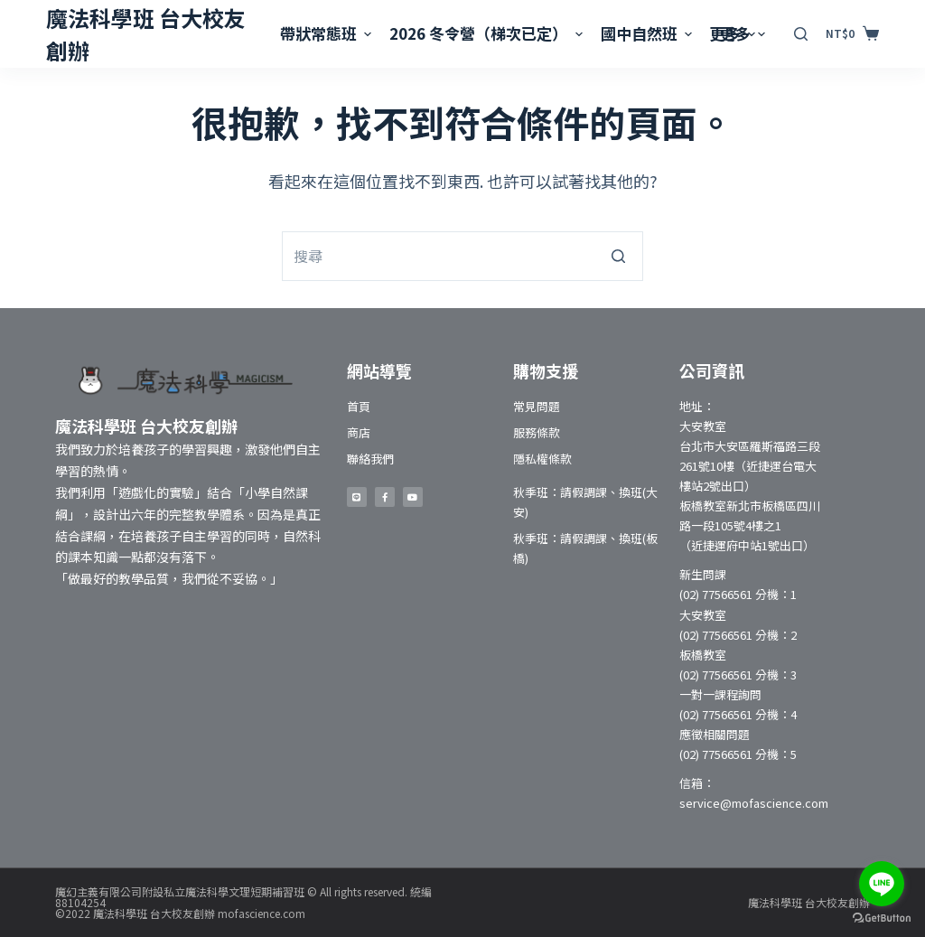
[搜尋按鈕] (618, 256)
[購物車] (852, 33)
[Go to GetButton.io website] (882, 918)
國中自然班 (648, 33)
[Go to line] (881, 883)
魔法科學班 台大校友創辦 (809, 902)
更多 (745, 33)
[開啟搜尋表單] (801, 34)
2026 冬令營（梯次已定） (487, 33)
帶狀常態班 (328, 33)
